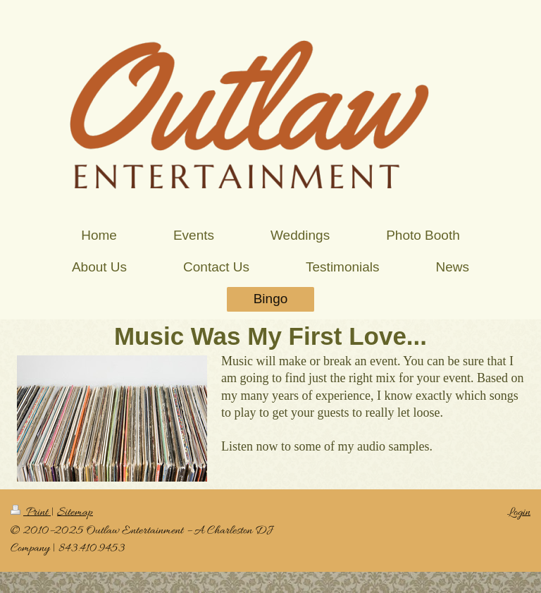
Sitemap (75, 512)
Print (31, 512)
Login (518, 512)
